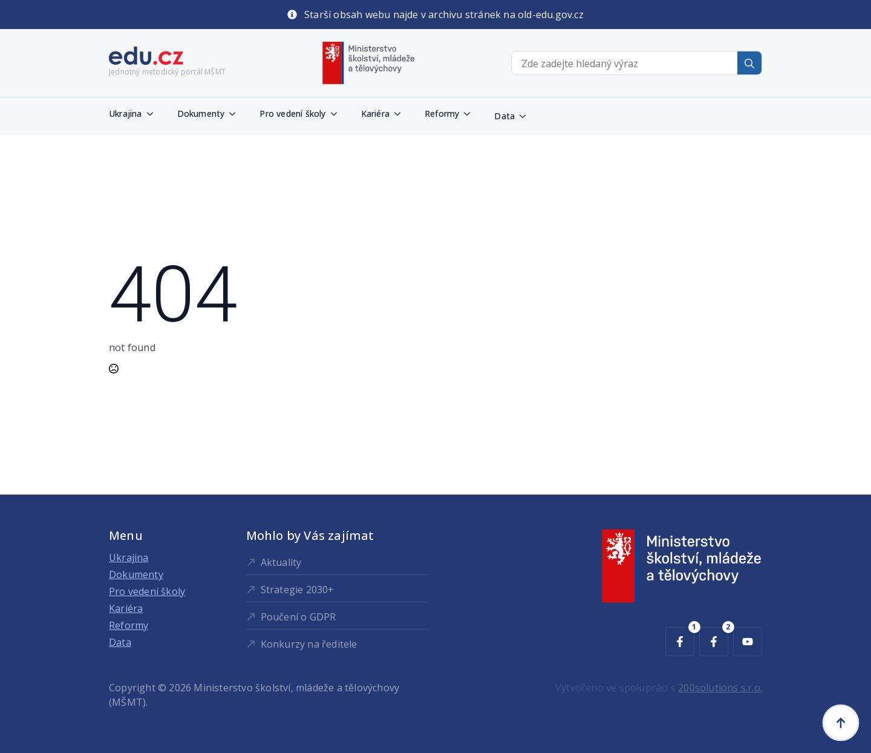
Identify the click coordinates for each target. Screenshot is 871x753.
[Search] (749, 63)
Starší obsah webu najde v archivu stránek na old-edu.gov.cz (444, 14)
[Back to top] (841, 723)
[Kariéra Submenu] (401, 113)
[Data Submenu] (526, 116)
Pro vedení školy (292, 113)
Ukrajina (125, 113)
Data (504, 116)
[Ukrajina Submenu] (153, 113)
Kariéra (375, 113)
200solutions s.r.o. (720, 687)
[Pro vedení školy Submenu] (337, 113)
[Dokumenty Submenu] (235, 113)
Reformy (442, 113)
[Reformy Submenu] (470, 113)
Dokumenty (201, 113)
